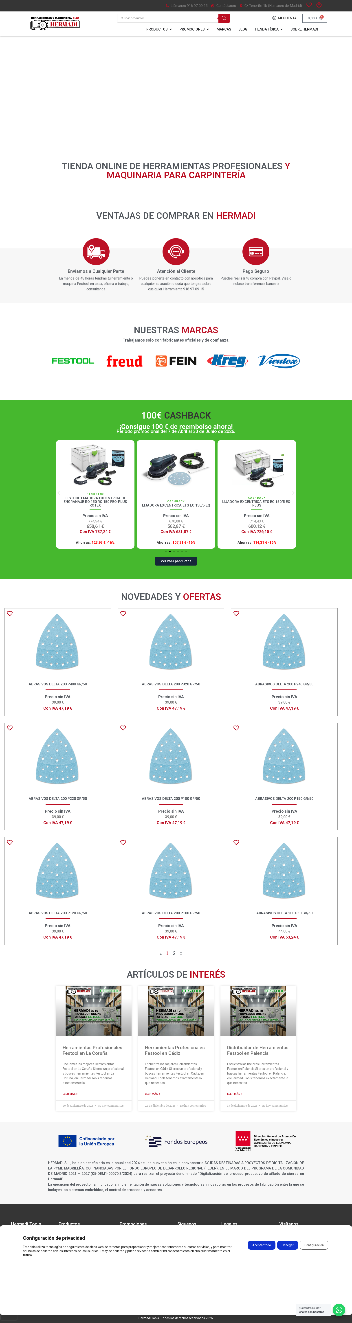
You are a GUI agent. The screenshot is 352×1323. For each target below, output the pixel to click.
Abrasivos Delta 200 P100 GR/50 (171, 913)
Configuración (314, 1246)
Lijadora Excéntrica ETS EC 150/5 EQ (255, 505)
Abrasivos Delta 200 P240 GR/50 (284, 684)
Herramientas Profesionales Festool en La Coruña (92, 1050)
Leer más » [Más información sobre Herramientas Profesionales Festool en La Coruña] (70, 1094)
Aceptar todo (261, 1246)
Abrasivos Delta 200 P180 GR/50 (171, 799)
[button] (59, 493)
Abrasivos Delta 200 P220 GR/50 (58, 799)
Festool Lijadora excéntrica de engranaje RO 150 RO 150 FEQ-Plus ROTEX (174, 502)
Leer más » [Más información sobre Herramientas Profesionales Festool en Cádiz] (152, 1094)
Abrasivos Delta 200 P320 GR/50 (171, 684)
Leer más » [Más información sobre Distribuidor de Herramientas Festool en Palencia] (234, 1094)
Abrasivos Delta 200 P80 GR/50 (284, 913)
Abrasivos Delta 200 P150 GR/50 (284, 799)
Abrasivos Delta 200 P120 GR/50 (58, 913)
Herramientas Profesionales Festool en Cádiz (175, 1050)
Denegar (287, 1246)
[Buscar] (223, 18)
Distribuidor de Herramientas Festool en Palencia (257, 1050)
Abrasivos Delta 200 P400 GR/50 (58, 684)
